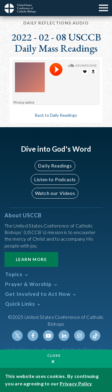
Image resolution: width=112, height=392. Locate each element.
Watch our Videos (55, 193)
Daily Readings (55, 165)
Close (54, 355)
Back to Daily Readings (56, 115)
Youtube (48, 335)
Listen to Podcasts (55, 179)
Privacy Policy (76, 383)
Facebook (32, 335)
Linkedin (64, 335)
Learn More (31, 259)
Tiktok (95, 335)
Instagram (79, 335)
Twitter (17, 335)
